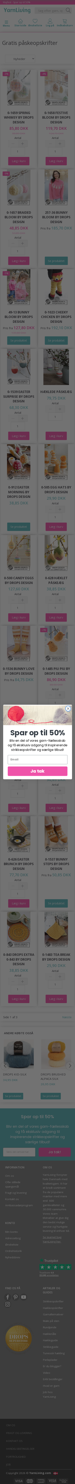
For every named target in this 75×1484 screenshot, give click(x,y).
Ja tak (37, 771)
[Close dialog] (68, 708)
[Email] (37, 759)
